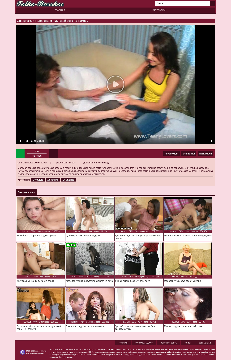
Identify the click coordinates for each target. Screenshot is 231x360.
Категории (159, 10)
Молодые (38, 179)
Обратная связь (168, 343)
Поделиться (205, 154)
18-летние (52, 179)
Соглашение (205, 343)
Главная (60, 10)
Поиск (188, 343)
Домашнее (68, 179)
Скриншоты (189, 154)
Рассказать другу (144, 343)
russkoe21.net (40, 351)
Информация (171, 154)
